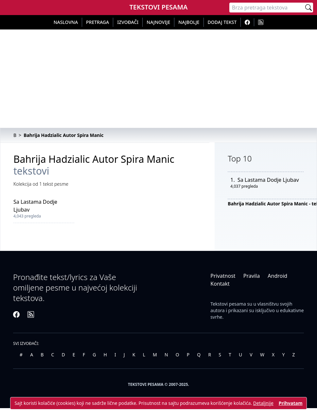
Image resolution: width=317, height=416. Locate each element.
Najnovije (158, 22)
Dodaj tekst (222, 22)
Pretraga (97, 22)
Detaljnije (263, 403)
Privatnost (222, 275)
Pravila (251, 275)
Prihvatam (291, 403)
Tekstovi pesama (228, 304)
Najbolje (188, 22)
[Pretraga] (266, 7)
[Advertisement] (158, 78)
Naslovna (66, 22)
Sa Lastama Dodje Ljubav (268, 179)
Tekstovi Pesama (158, 7)
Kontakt (220, 283)
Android (277, 275)
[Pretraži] (308, 7)
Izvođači (127, 22)
